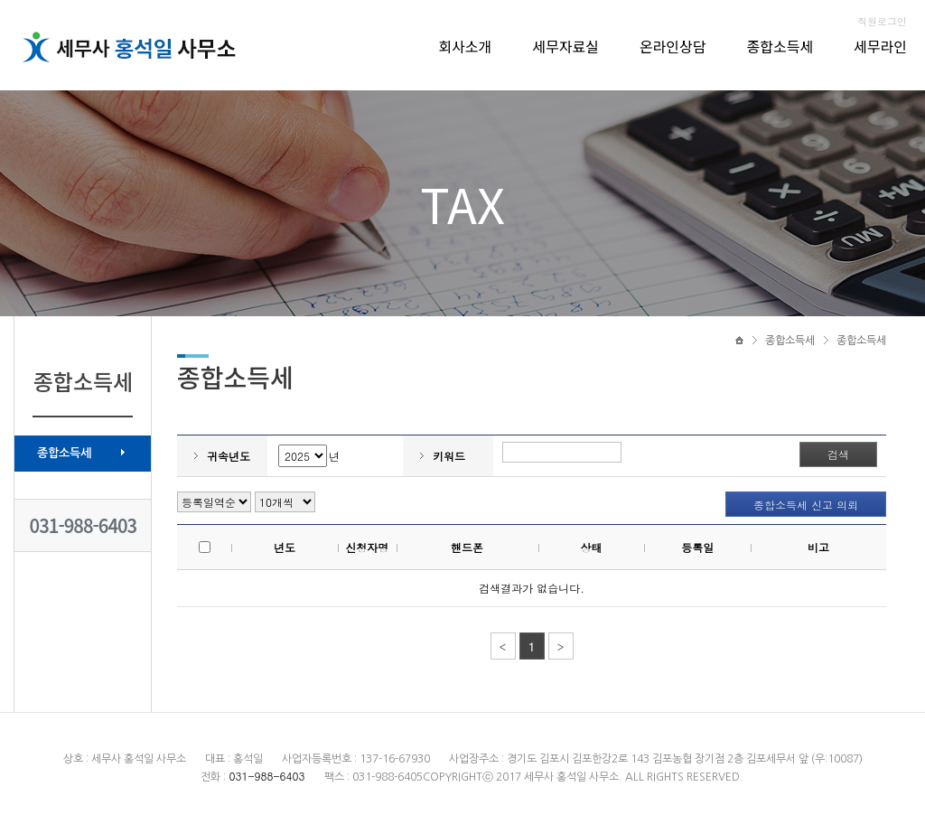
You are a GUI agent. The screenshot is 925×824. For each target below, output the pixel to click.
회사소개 (464, 46)
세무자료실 (565, 46)
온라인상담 (673, 46)
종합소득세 (780, 46)
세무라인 (880, 46)
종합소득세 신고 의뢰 (805, 504)
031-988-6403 (83, 525)
